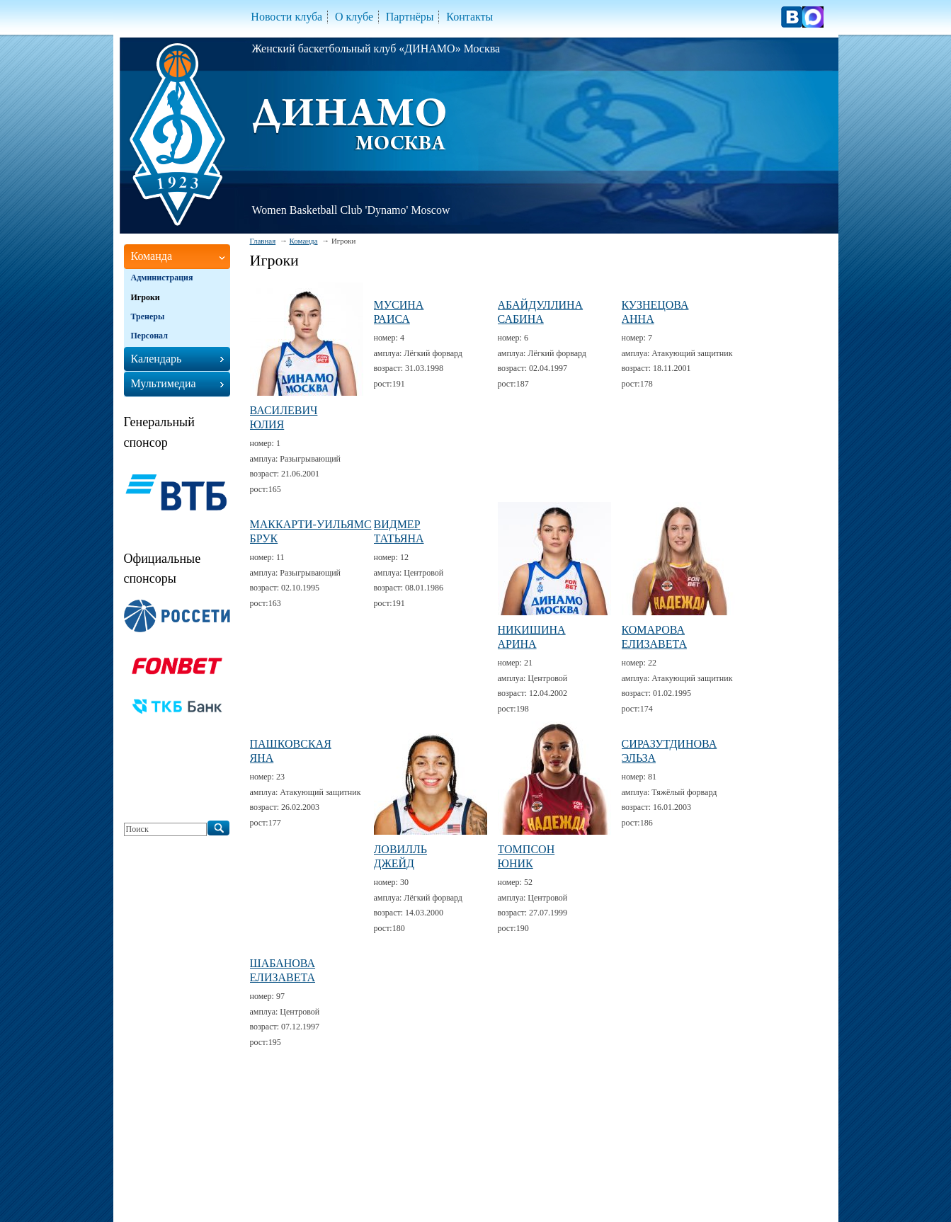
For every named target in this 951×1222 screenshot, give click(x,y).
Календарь (156, 359)
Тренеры (148, 316)
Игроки (145, 297)
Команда (304, 240)
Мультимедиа (163, 383)
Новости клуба (286, 17)
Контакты (469, 17)
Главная (263, 240)
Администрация (162, 277)
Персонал (149, 336)
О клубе (354, 17)
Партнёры (410, 17)
